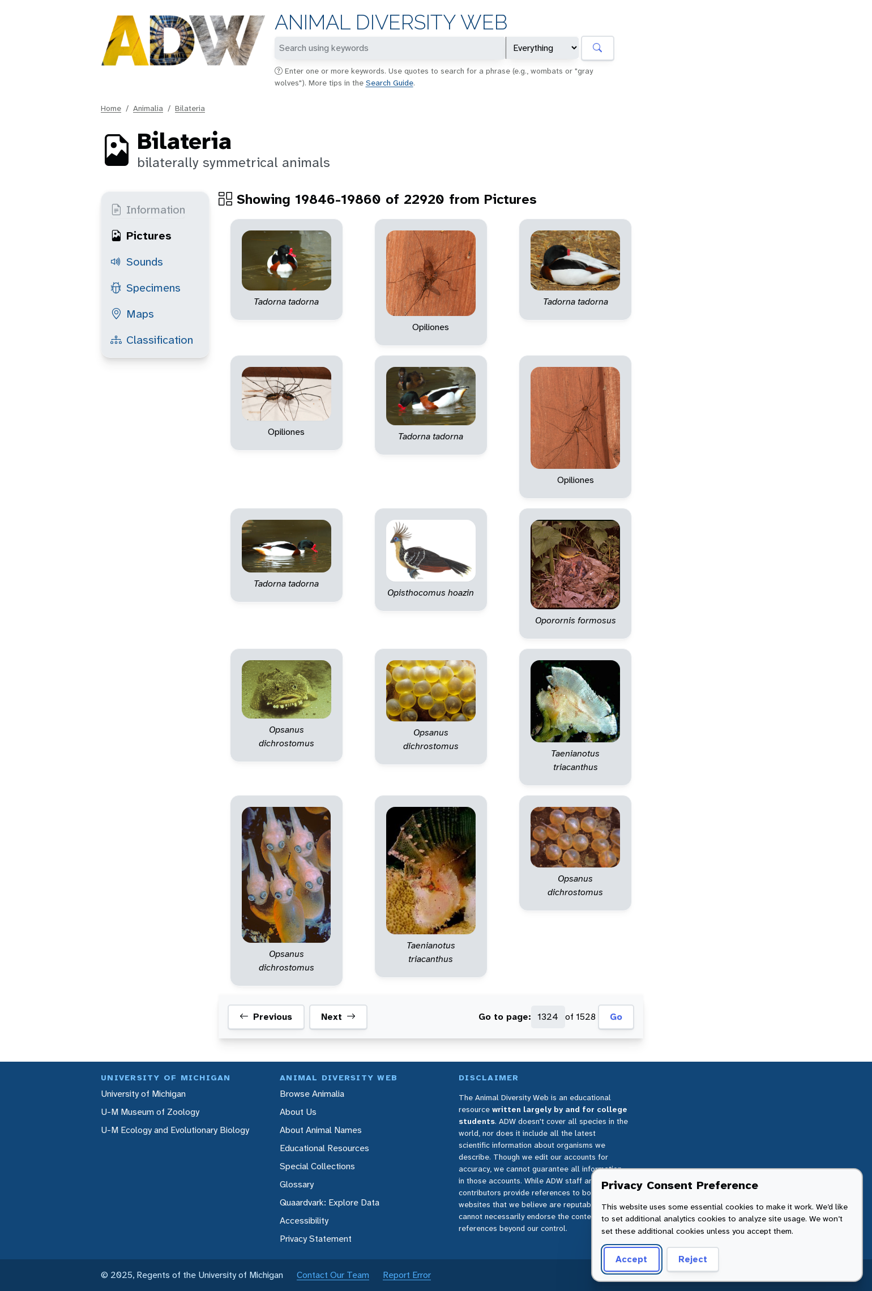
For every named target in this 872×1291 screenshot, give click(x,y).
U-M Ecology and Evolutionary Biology (175, 1130)
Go (616, 1017)
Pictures (141, 235)
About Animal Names (321, 1130)
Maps (132, 313)
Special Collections (317, 1166)
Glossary (297, 1184)
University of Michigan (143, 1094)
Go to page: (504, 1017)
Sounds (136, 261)
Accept (631, 1259)
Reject (692, 1259)
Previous (266, 1017)
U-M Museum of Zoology (150, 1112)
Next (338, 1017)
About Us (298, 1112)
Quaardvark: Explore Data (329, 1202)
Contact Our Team (333, 1275)
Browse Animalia (312, 1094)
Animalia (148, 108)
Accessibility (304, 1220)
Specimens (145, 287)
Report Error (407, 1275)
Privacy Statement (316, 1239)
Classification (151, 339)
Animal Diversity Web (391, 22)
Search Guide (389, 83)
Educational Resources (324, 1148)
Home (111, 108)
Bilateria (190, 108)
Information (147, 209)
